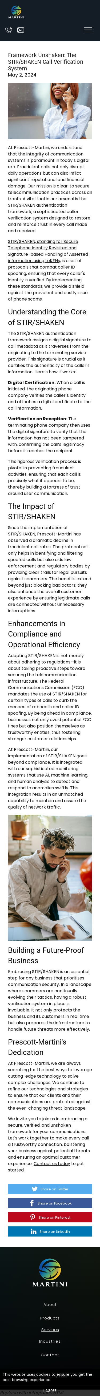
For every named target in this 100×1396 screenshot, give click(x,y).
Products (50, 1318)
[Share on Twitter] (50, 1189)
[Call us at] (9, 30)
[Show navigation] (88, 30)
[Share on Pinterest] (50, 1217)
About (50, 1304)
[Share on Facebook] (50, 1203)
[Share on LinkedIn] (50, 1231)
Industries (50, 1341)
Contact (50, 1355)
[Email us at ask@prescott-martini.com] (21, 30)
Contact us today (52, 1164)
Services (50, 1330)
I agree (50, 1390)
